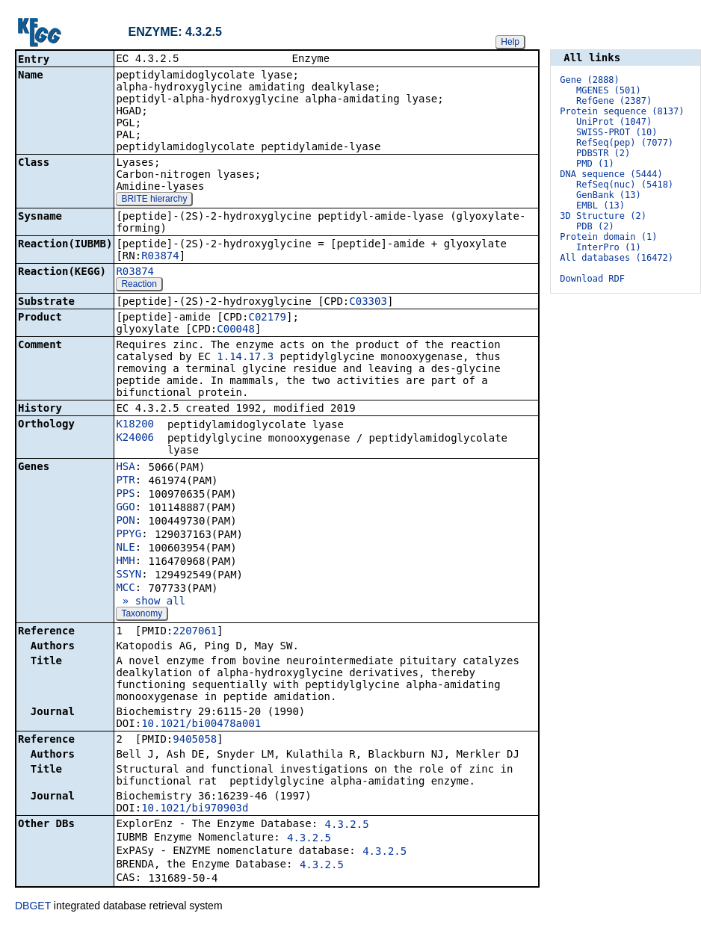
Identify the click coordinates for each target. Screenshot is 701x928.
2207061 (195, 632)
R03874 (160, 257)
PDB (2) (595, 226)
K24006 (135, 439)
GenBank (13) (608, 195)
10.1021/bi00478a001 (201, 725)
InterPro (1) (608, 247)
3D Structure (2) (603, 216)
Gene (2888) (589, 80)
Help (510, 42)
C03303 (368, 303)
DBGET (33, 907)
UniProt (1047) (614, 122)
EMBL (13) (600, 205)
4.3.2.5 (347, 826)
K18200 (135, 425)
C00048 (236, 330)
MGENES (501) (608, 90)
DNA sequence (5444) (611, 174)
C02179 (267, 318)
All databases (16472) (616, 258)
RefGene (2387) (614, 101)
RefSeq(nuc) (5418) (624, 184)
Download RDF (592, 278)
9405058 (195, 740)
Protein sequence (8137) (622, 111)
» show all (150, 602)
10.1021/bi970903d (194, 809)
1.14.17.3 (245, 358)
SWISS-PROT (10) (616, 132)
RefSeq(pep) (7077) (624, 142)
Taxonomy (141, 615)
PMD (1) (595, 163)
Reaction (138, 285)
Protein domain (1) (608, 237)
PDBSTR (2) (603, 153)
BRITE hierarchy (154, 200)
